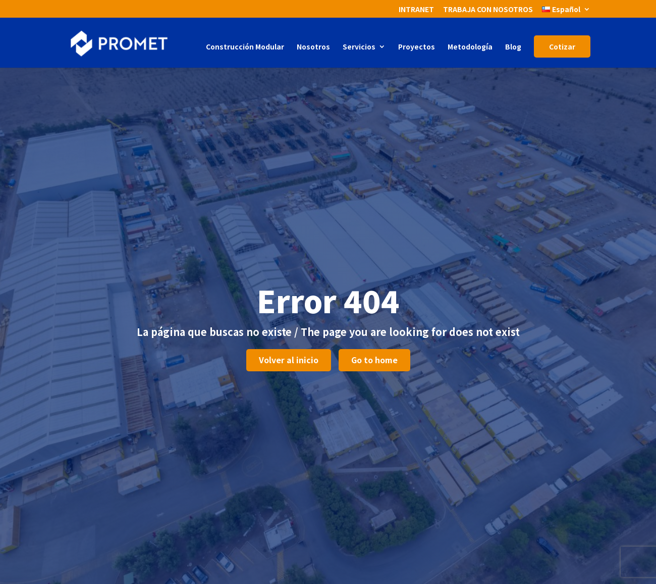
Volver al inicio (288, 360)
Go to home (374, 360)
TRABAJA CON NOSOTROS (488, 10)
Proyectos (416, 47)
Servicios (359, 47)
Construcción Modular (245, 47)
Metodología (470, 47)
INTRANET (416, 10)
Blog (513, 47)
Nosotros (313, 47)
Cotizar (562, 46)
